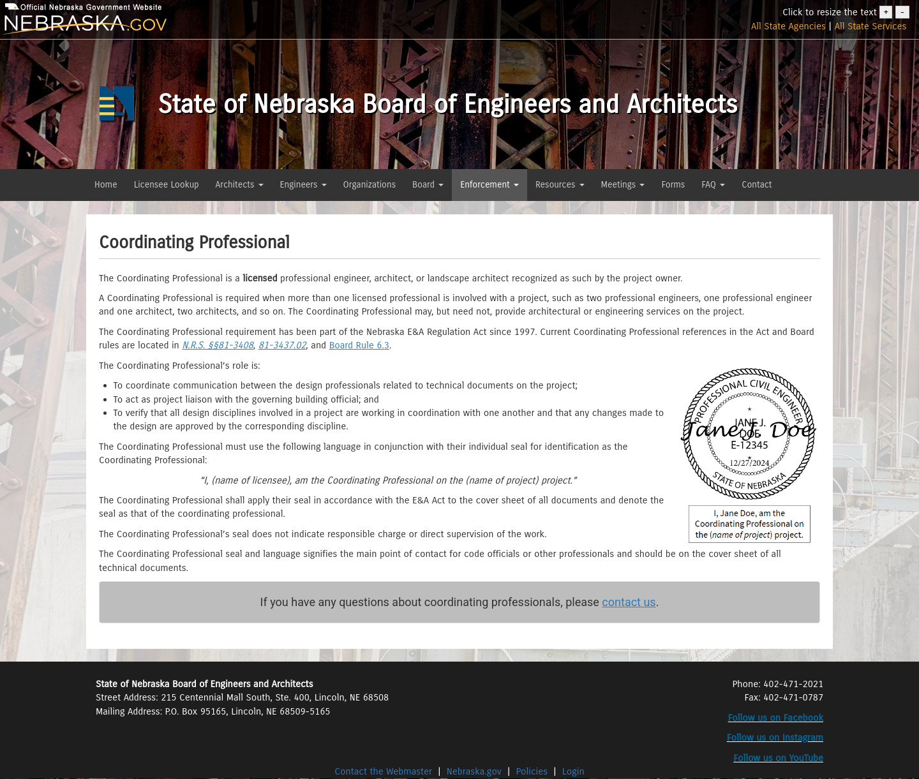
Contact (757, 184)
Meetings (623, 184)
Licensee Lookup (166, 184)
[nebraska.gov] (153, 25)
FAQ (713, 184)
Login (573, 771)
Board (428, 184)
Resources (560, 184)
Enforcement (489, 184)
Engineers (303, 184)
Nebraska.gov (474, 771)
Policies (532, 771)
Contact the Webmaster (384, 771)
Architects (240, 184)
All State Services (871, 26)
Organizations (369, 184)
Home (105, 184)
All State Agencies (788, 26)
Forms (673, 184)
